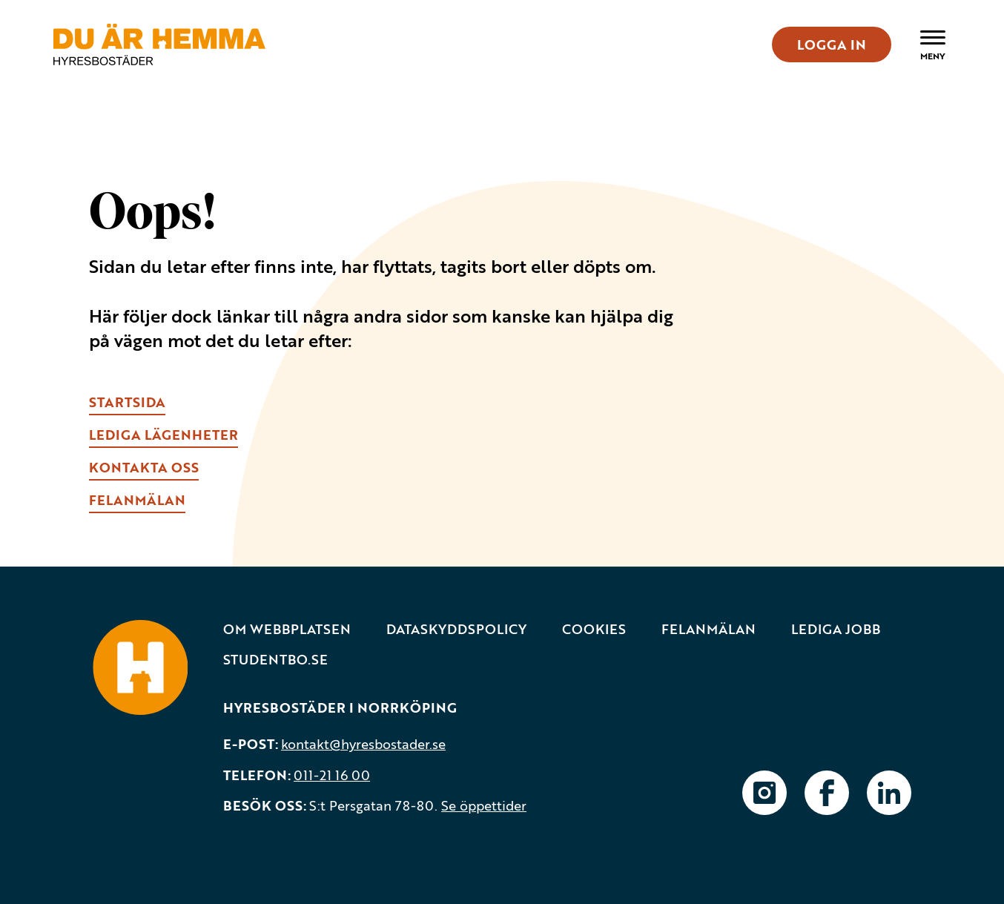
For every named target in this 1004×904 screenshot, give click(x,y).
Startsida (127, 402)
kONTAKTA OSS (144, 467)
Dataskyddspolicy (456, 629)
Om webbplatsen (287, 629)
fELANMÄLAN (137, 499)
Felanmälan (708, 629)
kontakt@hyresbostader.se (363, 743)
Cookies (594, 629)
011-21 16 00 (332, 775)
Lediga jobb (835, 629)
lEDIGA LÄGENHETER (163, 434)
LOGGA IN (831, 44)
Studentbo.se (275, 659)
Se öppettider (483, 805)
